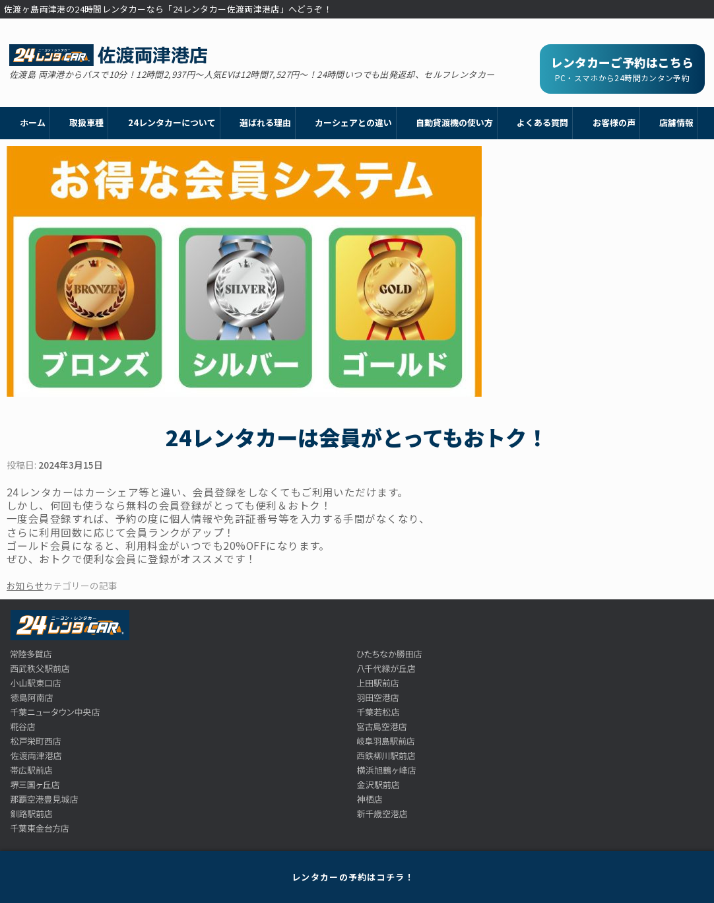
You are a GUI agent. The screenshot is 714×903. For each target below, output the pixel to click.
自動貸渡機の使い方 (454, 122)
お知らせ (25, 585)
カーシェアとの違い (353, 122)
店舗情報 (676, 122)
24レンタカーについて (172, 122)
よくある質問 (542, 122)
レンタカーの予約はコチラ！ (353, 877)
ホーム (33, 122)
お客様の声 (614, 122)
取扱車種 (86, 122)
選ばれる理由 (265, 122)
